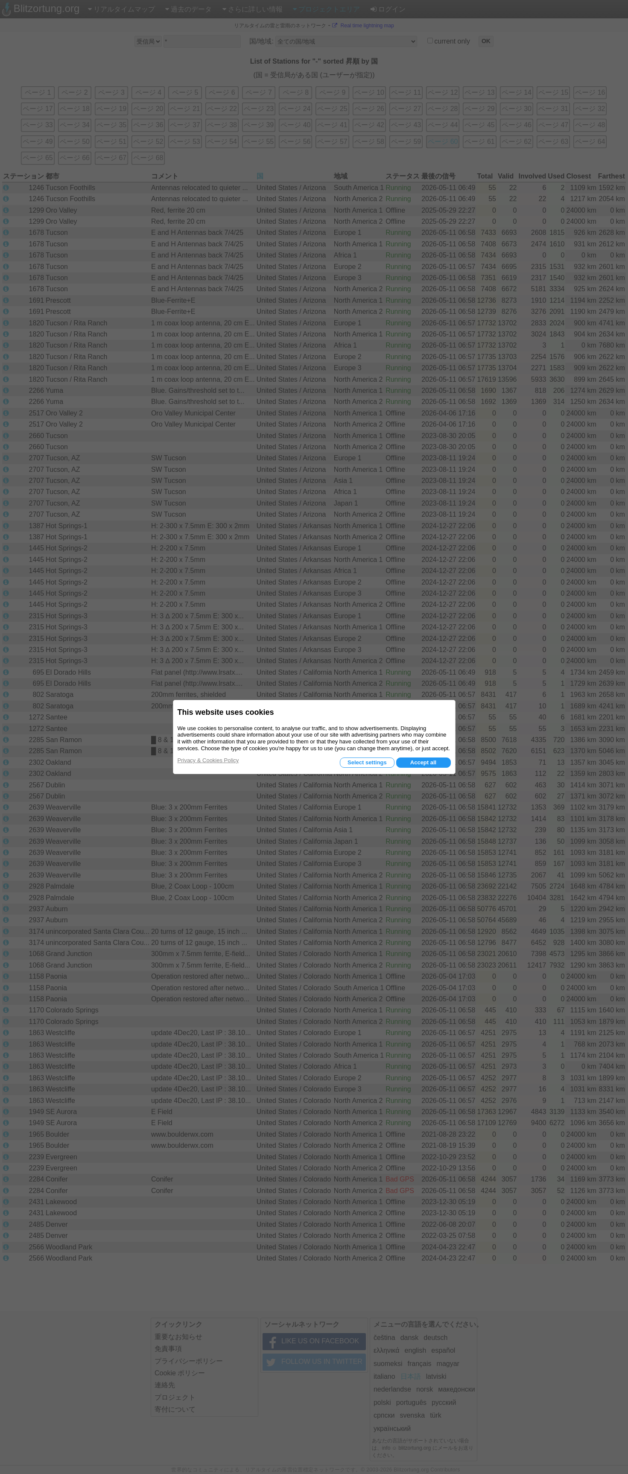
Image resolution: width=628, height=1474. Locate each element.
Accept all (423, 762)
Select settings (367, 762)
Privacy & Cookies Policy (208, 760)
